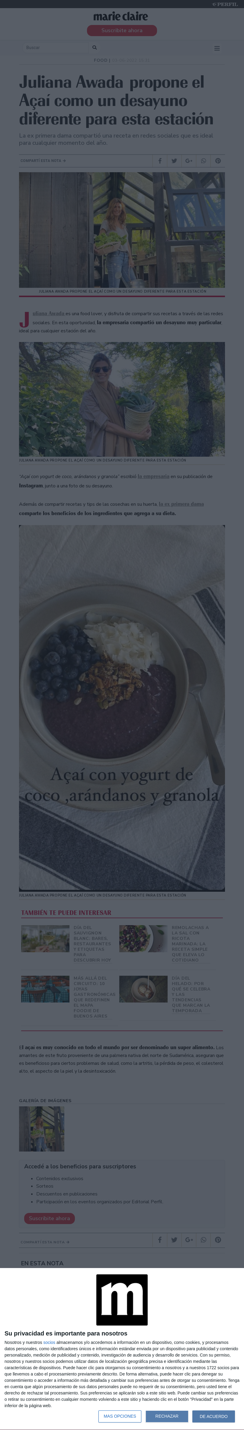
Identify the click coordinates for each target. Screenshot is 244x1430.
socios (49, 1342)
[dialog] (122, 1349)
